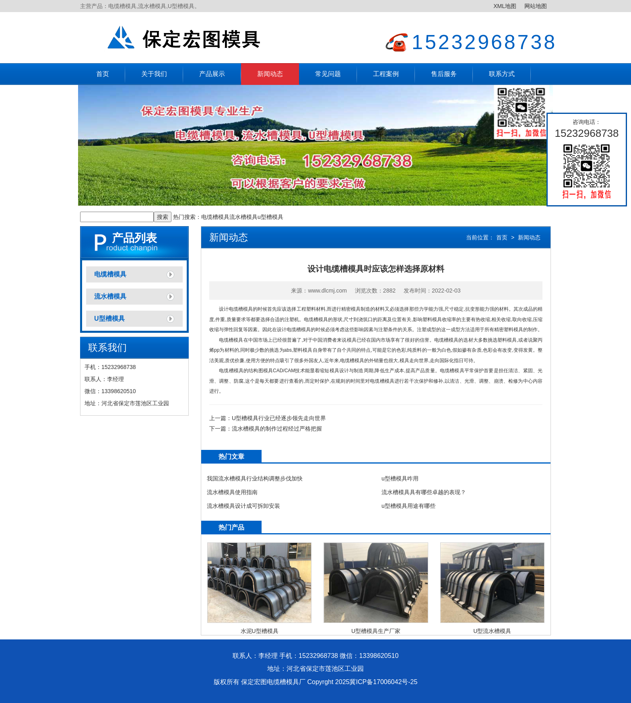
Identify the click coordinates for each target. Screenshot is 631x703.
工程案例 (386, 73)
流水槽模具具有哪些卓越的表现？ (423, 492)
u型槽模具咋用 (400, 478)
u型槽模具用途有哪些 (408, 506)
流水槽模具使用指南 (232, 492)
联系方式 (502, 73)
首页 (102, 73)
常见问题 (328, 73)
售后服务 (444, 73)
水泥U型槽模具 (259, 631)
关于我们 (154, 73)
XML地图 (504, 6)
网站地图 (535, 6)
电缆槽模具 (215, 217)
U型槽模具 (109, 318)
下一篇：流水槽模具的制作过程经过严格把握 (265, 428)
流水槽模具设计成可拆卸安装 (243, 506)
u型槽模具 (270, 217)
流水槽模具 (243, 217)
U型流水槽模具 (492, 631)
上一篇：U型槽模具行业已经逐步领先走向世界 (267, 418)
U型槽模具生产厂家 (375, 631)
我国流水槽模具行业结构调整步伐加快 (255, 478)
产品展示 (212, 73)
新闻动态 (270, 73)
